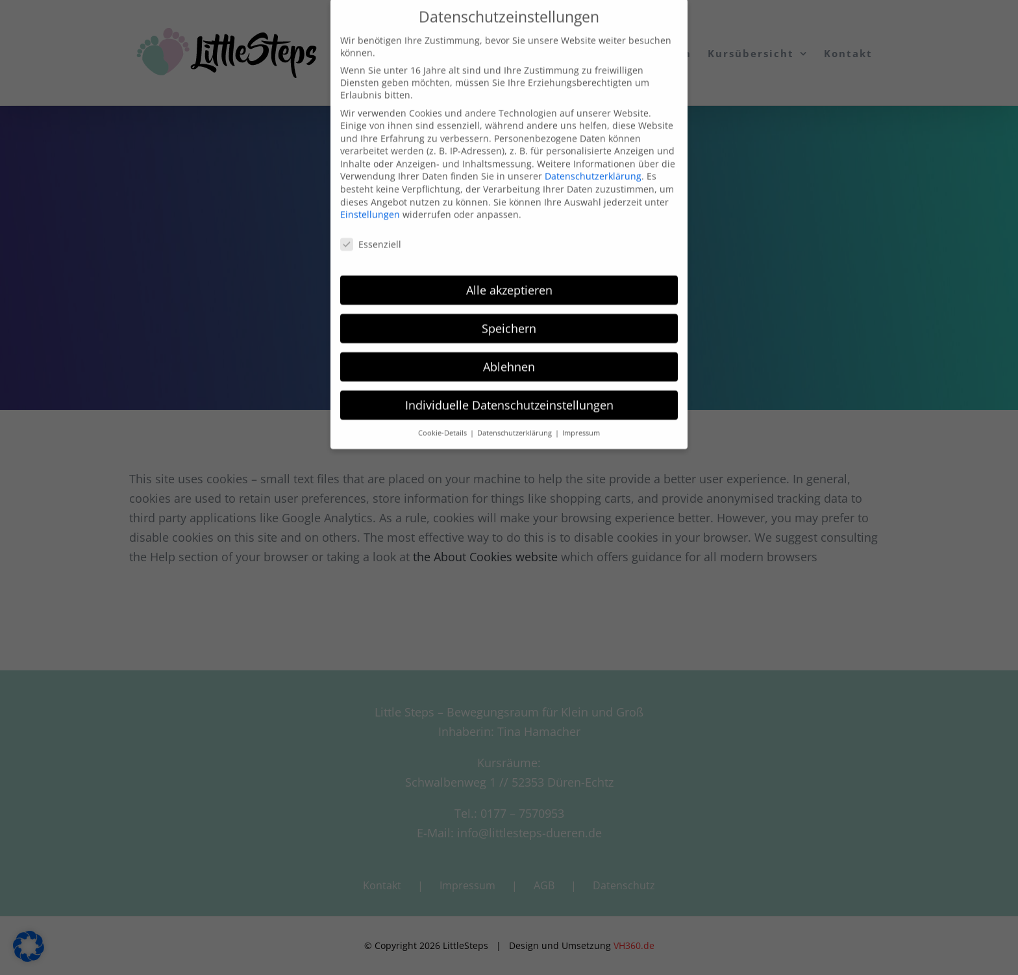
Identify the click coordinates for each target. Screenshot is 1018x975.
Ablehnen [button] (509, 349)
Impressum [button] (581, 416)
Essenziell (370, 228)
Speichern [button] (509, 311)
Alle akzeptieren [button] (509, 273)
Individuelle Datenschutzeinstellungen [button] (509, 388)
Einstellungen (370, 198)
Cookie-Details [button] (443, 416)
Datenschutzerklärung (593, 159)
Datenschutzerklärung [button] (515, 416)
